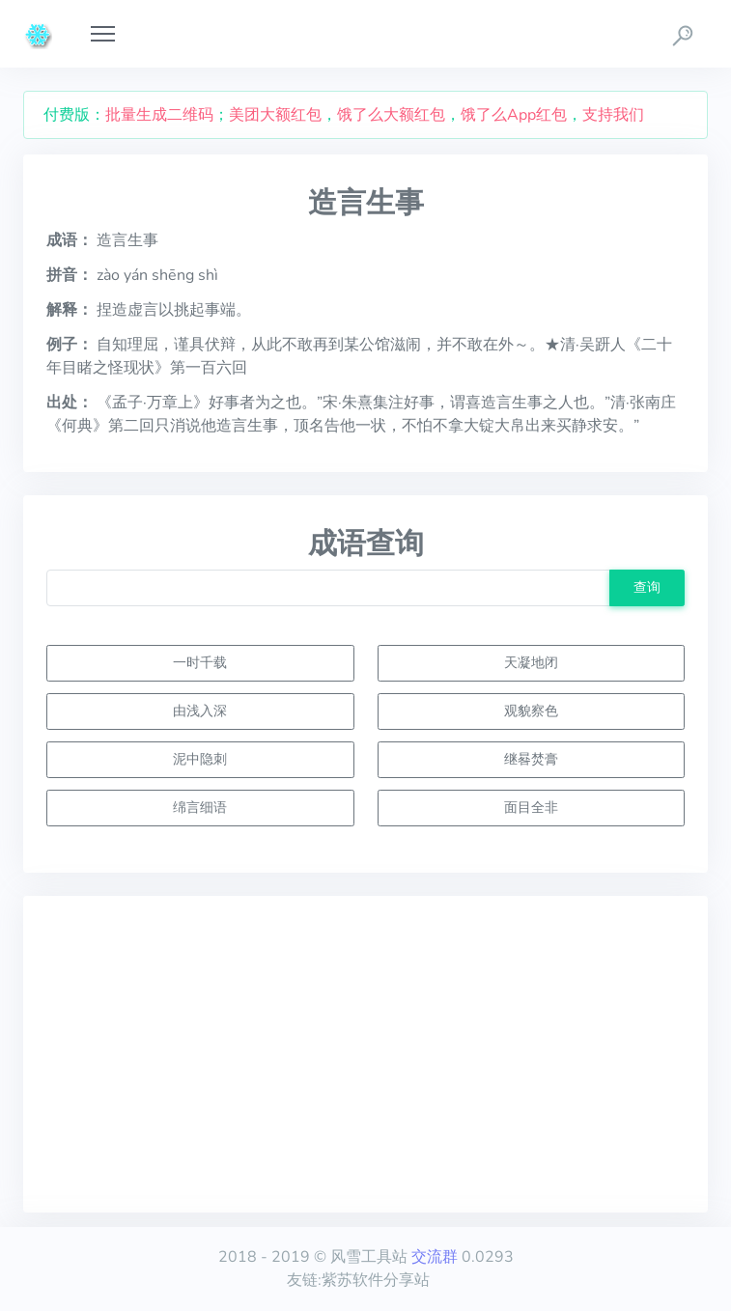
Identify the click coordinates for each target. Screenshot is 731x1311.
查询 (647, 587)
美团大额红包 (275, 115)
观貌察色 (531, 710)
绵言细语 (200, 807)
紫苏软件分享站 (376, 1280)
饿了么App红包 (514, 115)
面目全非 (531, 807)
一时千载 (200, 662)
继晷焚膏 (531, 758)
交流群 (434, 1257)
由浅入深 (200, 710)
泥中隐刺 (200, 758)
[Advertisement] (365, 1054)
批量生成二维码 (159, 115)
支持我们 (613, 115)
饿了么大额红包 (391, 115)
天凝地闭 (531, 662)
